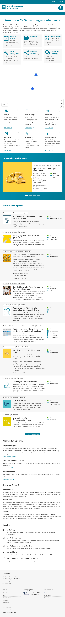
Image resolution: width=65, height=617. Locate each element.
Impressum (5, 600)
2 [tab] (30, 195)
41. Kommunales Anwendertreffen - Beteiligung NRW (27, 217)
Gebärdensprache (7, 610)
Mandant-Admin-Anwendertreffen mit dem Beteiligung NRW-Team (28, 256)
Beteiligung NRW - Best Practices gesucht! (26, 237)
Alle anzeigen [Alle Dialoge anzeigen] (8, 128)
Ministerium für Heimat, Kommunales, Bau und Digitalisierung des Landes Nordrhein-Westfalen (12, 578)
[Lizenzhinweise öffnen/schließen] (61, 107)
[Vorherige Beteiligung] (4, 196)
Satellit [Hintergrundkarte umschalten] (5, 104)
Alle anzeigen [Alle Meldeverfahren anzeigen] (49, 150)
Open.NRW (33, 596)
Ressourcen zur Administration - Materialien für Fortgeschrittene (26, 309)
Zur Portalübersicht (8, 468)
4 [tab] (38, 195)
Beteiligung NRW (15, 6)
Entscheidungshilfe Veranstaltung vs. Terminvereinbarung (28, 288)
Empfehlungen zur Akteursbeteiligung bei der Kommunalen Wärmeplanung (28, 330)
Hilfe (4, 595)
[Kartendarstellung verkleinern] (61, 103)
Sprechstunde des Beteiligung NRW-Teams (45, 170)
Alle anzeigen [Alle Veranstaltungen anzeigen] (28, 128)
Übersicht (5, 593)
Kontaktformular (7, 597)
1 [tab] (26, 195)
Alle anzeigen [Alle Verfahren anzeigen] (49, 128)
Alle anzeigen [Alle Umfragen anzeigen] (8, 150)
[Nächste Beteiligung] (61, 196)
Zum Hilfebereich (7, 479)
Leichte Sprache (6, 607)
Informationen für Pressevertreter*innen (22, 419)
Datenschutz (6, 602)
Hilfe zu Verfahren (20, 401)
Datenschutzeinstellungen (9, 612)
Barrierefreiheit (6, 605)
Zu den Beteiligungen (9, 456)
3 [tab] (34, 195)
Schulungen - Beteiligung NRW (25, 382)
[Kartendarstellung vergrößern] (61, 100)
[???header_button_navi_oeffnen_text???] (4, 7)
